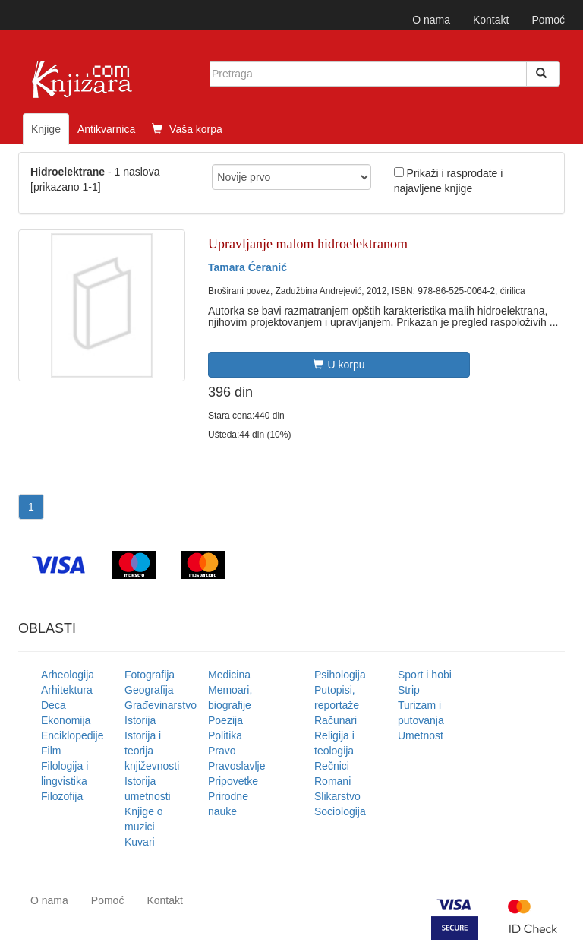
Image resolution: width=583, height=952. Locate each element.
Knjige (46, 129)
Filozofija (62, 796)
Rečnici (331, 766)
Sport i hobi (425, 675)
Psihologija (340, 675)
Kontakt (491, 20)
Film (51, 751)
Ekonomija (65, 720)
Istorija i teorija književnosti (151, 750)
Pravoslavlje (236, 766)
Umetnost (420, 735)
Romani (332, 781)
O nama (431, 20)
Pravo (222, 751)
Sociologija (340, 811)
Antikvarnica (106, 129)
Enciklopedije (72, 735)
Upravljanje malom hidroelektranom (308, 243)
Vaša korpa (187, 129)
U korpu (338, 365)
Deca (53, 705)
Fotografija (149, 675)
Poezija (225, 720)
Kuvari (139, 842)
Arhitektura (67, 690)
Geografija (149, 690)
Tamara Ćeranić (247, 267)
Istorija (140, 720)
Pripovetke (233, 781)
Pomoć (548, 20)
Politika (225, 735)
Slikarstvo (337, 796)
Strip (409, 690)
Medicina (229, 675)
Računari (335, 720)
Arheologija (67, 675)
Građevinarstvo (160, 705)
